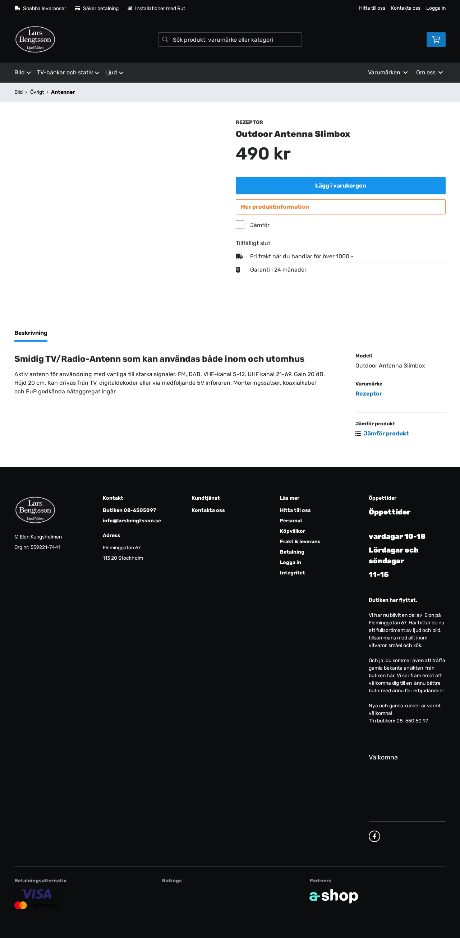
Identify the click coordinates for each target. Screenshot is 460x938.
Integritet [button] (292, 573)
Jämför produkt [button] (382, 436)
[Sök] (230, 39)
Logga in (436, 8)
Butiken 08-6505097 (129, 510)
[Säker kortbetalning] (36, 899)
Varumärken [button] (388, 72)
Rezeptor (368, 396)
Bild (22, 72)
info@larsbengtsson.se (132, 521)
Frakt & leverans (300, 542)
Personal (291, 521)
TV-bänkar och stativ (68, 72)
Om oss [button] (429, 72)
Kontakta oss (405, 8)
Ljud (114, 72)
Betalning (292, 552)
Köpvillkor (292, 531)
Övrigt (37, 92)
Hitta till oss (372, 8)
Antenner (63, 92)
